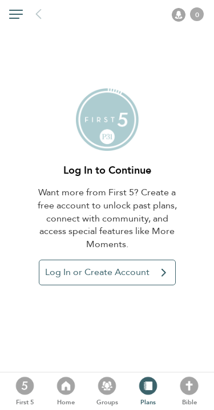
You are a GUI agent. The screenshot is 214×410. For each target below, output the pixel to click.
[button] (16, 16)
